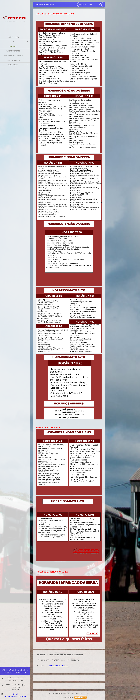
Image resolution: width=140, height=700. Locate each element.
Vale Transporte (13, 51)
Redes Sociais (13, 65)
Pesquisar (100, 4)
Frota (13, 42)
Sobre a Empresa (13, 60)
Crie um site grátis (68, 697)
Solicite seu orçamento (13, 56)
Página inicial (13, 37)
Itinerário (13, 46)
